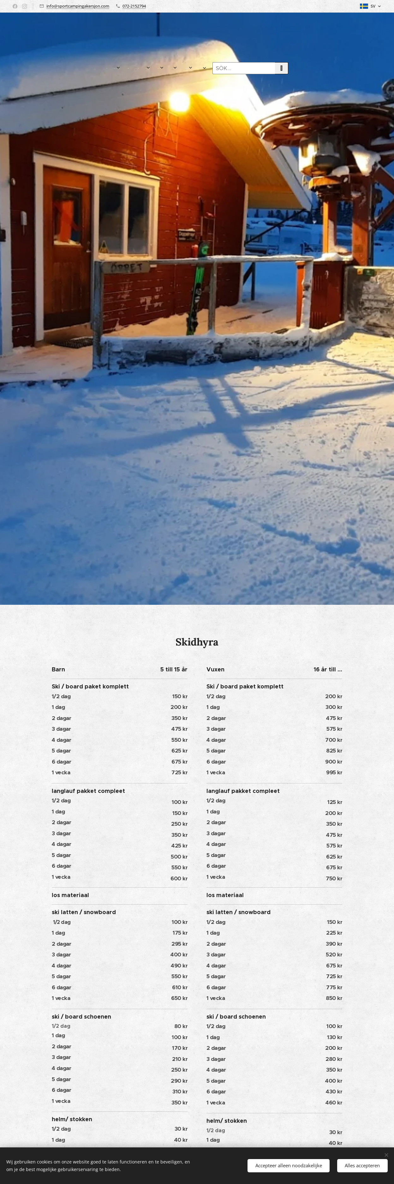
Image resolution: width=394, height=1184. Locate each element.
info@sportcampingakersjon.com (77, 6)
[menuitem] (111, 68)
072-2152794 (134, 6)
